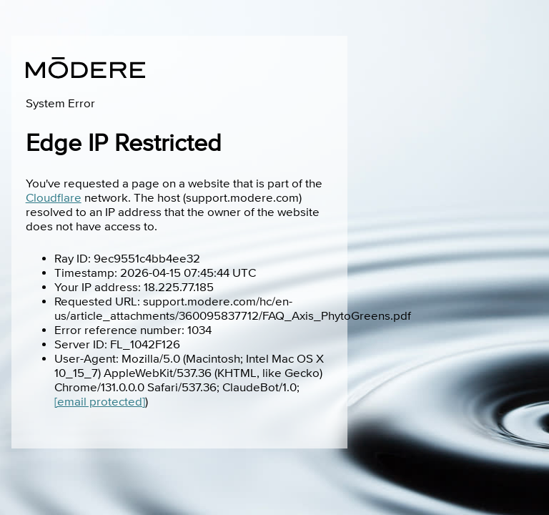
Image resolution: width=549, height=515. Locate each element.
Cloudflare (53, 198)
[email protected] (99, 402)
